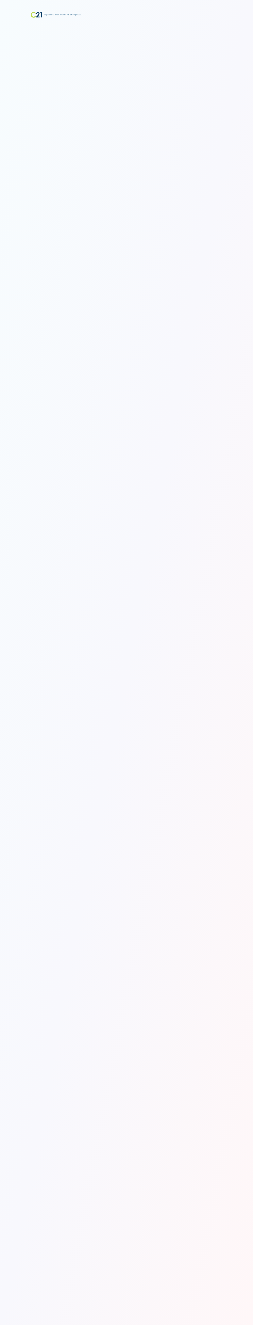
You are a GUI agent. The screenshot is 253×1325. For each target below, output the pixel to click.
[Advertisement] (126, 42)
